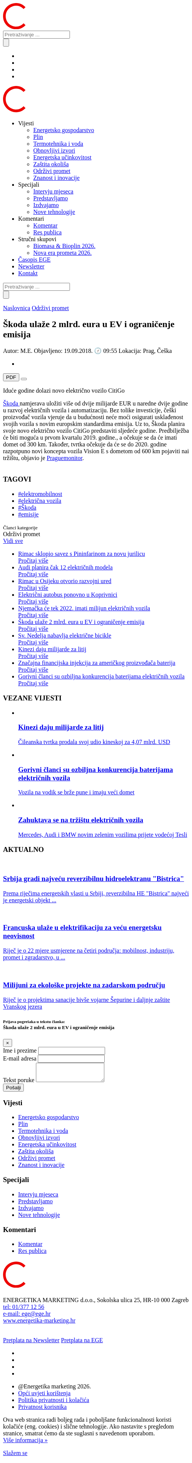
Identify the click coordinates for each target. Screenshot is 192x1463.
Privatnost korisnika (42, 1410)
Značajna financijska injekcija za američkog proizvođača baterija (103, 666)
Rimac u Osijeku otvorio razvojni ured (103, 584)
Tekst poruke (18, 1083)
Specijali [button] (28, 184)
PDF (11, 377)
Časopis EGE (34, 259)
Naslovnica (16, 308)
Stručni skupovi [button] (37, 239)
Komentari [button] (31, 218)
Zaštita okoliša (51, 164)
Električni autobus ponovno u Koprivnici (103, 598)
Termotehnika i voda (58, 143)
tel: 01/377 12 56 (23, 1310)
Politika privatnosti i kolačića (53, 1403)
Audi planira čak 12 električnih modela (103, 571)
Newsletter (31, 266)
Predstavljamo (50, 198)
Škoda (11, 403)
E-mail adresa (19, 1058)
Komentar (45, 225)
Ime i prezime (20, 1050)
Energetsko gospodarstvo (63, 130)
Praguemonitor (64, 458)
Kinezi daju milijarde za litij (103, 653)
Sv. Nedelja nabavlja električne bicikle (103, 639)
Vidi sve (13, 541)
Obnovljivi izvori (54, 150)
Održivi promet (51, 171)
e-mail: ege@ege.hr (27, 1317)
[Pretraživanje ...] (36, 35)
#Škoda (27, 507)
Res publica (47, 232)
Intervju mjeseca (53, 191)
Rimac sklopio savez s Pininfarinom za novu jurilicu (103, 557)
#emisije (28, 514)
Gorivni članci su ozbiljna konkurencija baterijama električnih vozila (103, 680)
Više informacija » (25, 1443)
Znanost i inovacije (56, 178)
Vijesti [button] (26, 123)
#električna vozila (39, 501)
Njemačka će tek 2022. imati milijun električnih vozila (103, 612)
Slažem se (15, 1456)
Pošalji (13, 1091)
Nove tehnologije (54, 212)
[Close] (7, 1043)
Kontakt (28, 273)
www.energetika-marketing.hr (39, 1324)
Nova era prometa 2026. (62, 253)
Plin (38, 137)
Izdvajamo (46, 205)
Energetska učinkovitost (62, 157)
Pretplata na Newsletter (31, 1343)
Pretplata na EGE (82, 1343)
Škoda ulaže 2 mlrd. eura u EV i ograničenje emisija (103, 625)
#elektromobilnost (40, 494)
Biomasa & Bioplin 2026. (64, 246)
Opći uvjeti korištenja (44, 1396)
